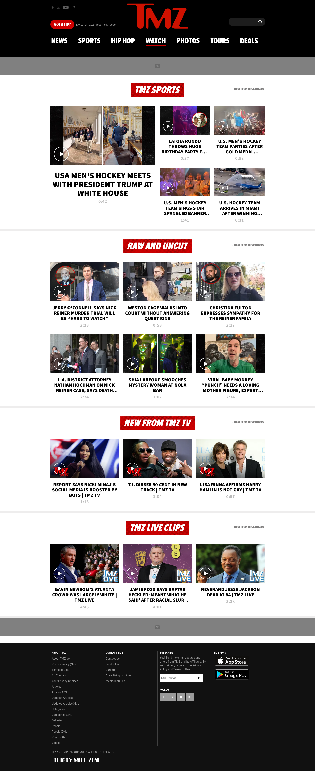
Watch (156, 41)
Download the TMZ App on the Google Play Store (232, 674)
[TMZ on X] (59, 7)
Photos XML (59, 737)
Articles (56, 686)
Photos (188, 41)
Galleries (57, 720)
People (56, 726)
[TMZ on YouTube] (181, 697)
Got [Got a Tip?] (62, 24)
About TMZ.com (62, 658)
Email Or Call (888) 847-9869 (96, 24)
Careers (111, 669)
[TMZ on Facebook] (53, 7)
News (59, 41)
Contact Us (113, 658)
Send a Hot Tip (115, 664)
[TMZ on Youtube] (66, 7)
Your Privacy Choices (65, 681)
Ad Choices (59, 675)
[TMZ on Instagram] (73, 7)
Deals (249, 41)
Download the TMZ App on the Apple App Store (232, 661)
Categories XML (62, 714)
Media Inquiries (115, 681)
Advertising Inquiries (118, 675)
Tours (219, 41)
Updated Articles (62, 698)
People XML (59, 731)
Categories (58, 709)
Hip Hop (123, 41)
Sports (89, 41)
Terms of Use (60, 669)
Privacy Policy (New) (64, 664)
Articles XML (60, 692)
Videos (56, 742)
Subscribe (199, 678)
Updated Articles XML (65, 703)
